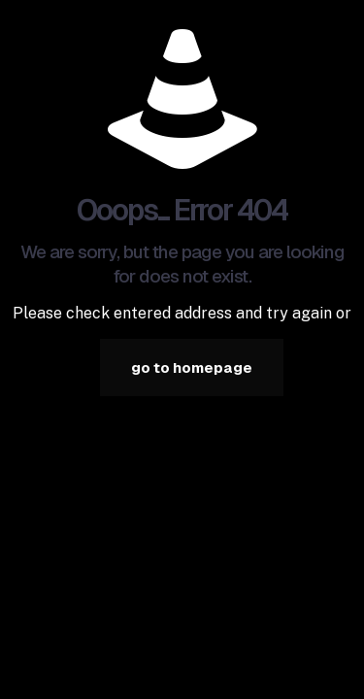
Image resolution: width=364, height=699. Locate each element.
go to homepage (191, 367)
